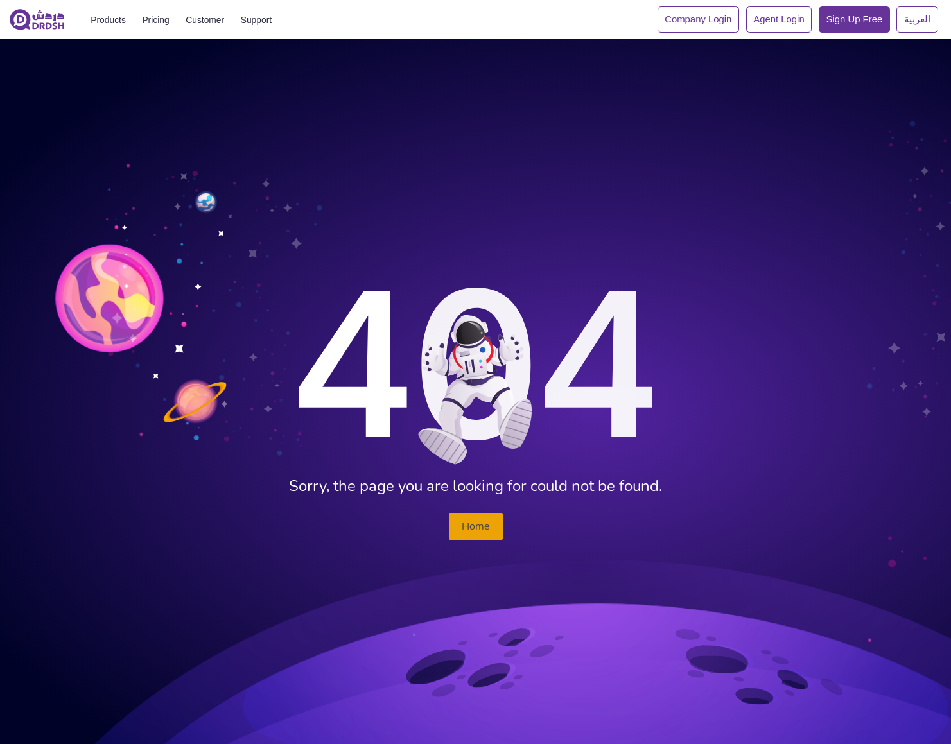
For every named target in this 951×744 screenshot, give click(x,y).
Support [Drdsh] (256, 20)
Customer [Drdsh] (205, 20)
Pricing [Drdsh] (155, 20)
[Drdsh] (37, 20)
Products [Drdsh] (108, 20)
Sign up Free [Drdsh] (854, 19)
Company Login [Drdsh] (698, 19)
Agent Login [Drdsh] (778, 19)
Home (476, 526)
